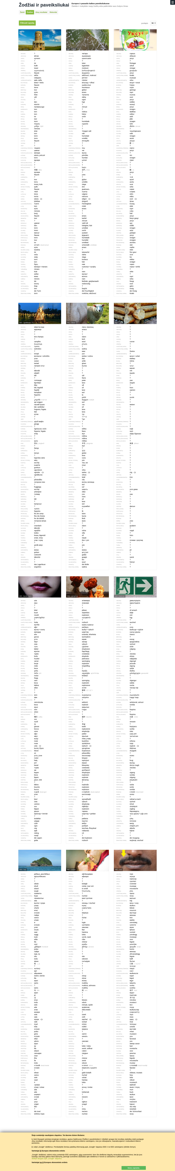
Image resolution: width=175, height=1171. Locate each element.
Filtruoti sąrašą (27, 23)
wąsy (125, 1019)
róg (125, 472)
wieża (30, 199)
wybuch (78, 746)
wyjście (126, 746)
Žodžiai (30, 12)
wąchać (78, 1019)
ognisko (31, 472)
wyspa (30, 1019)
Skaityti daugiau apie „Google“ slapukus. (47, 1158)
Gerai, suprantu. (134, 1168)
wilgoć (78, 199)
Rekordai (53, 12)
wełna (78, 472)
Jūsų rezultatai (41, 12)
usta (29, 746)
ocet (125, 199)
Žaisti (22, 12)
